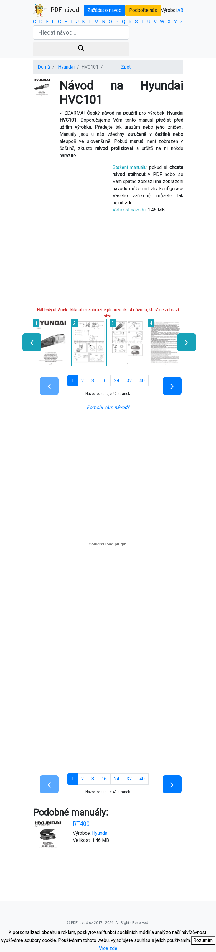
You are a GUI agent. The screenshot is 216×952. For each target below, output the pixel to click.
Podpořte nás (143, 10)
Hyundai (66, 67)
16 (104, 380)
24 (116, 380)
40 (142, 380)
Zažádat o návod (104, 10)
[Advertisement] (108, 262)
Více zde (108, 948)
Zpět (126, 67)
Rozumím (203, 940)
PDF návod (56, 10)
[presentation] (29, 342)
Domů (44, 67)
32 (129, 380)
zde (129, 203)
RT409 (81, 823)
